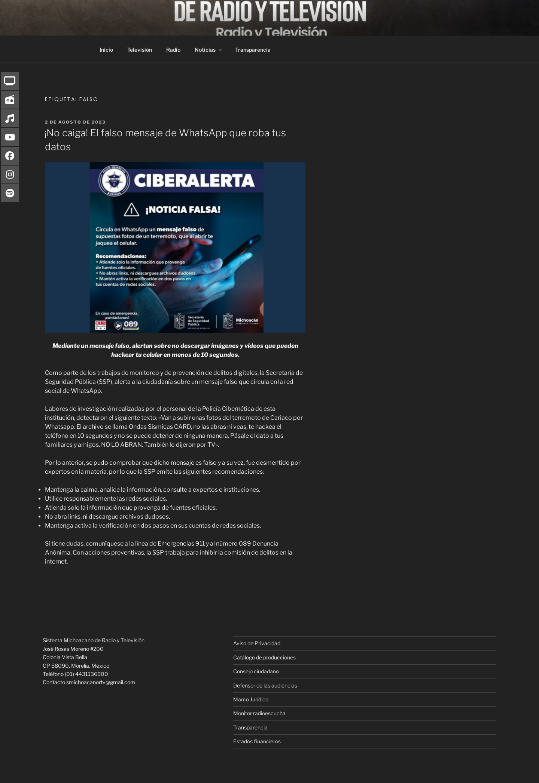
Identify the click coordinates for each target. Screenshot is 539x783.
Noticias (209, 49)
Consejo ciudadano (256, 671)
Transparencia (253, 49)
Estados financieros (257, 741)
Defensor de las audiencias (265, 685)
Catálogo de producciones (264, 657)
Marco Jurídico (250, 699)
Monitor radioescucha (259, 713)
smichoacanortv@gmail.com (100, 682)
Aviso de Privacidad (256, 643)
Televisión (139, 49)
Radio (173, 49)
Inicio (106, 49)
